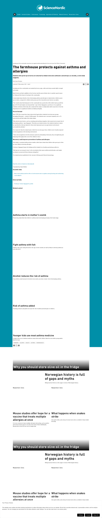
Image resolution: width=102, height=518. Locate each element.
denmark (16, 342)
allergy (22, 342)
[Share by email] (88, 84)
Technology (42, 14)
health (27, 342)
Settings (81, 515)
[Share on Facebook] (84, 84)
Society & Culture (26, 14)
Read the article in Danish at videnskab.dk (23, 164)
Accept (88, 515)
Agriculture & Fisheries (52, 14)
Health (19, 14)
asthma (33, 342)
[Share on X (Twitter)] (86, 84)
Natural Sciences (63, 14)
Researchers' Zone (74, 14)
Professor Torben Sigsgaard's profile (23, 183)
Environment (35, 14)
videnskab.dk (40, 342)
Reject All (96, 515)
